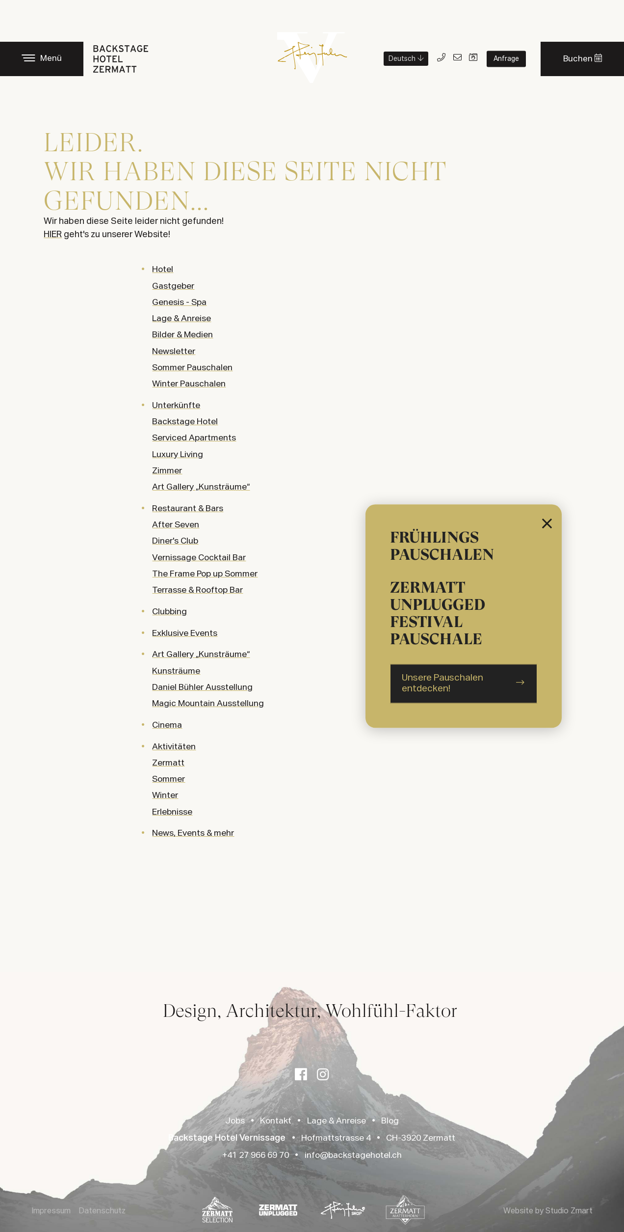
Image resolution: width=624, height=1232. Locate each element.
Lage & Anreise (336, 1121)
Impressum (51, 1211)
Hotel (162, 269)
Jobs (235, 1121)
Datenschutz (102, 1211)
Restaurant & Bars (187, 508)
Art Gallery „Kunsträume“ (201, 654)
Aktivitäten (174, 746)
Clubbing (169, 611)
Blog (390, 1121)
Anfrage (506, 58)
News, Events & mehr (193, 833)
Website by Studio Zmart (548, 1211)
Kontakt (275, 1121)
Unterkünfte (176, 405)
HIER (53, 234)
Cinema (167, 725)
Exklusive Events (184, 633)
